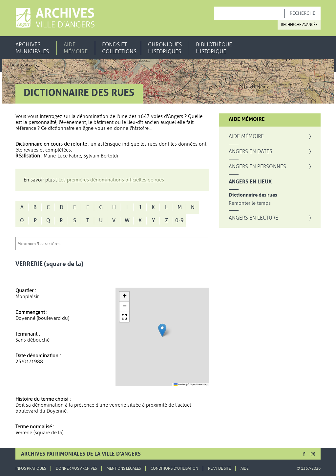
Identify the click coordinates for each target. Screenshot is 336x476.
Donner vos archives (76, 468)
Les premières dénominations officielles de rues (111, 180)
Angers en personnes (257, 166)
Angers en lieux (250, 181)
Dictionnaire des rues (253, 195)
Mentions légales (124, 468)
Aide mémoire (76, 48)
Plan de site (219, 468)
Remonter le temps (250, 203)
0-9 (179, 220)
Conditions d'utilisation (174, 468)
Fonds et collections (119, 48)
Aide (244, 468)
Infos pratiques (30, 468)
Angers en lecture (253, 218)
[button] (162, 330)
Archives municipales (32, 48)
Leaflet (180, 384)
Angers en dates (250, 151)
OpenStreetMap (198, 384)
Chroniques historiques (165, 48)
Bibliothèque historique (214, 48)
